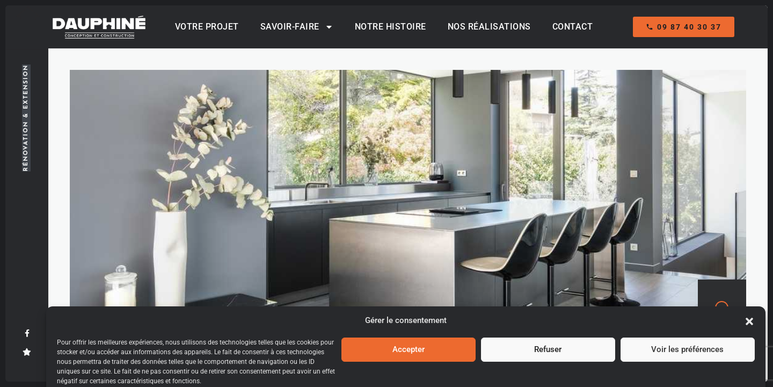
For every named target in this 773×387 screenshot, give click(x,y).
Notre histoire (390, 27)
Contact (572, 27)
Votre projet (207, 27)
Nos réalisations (489, 27)
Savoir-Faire (296, 27)
